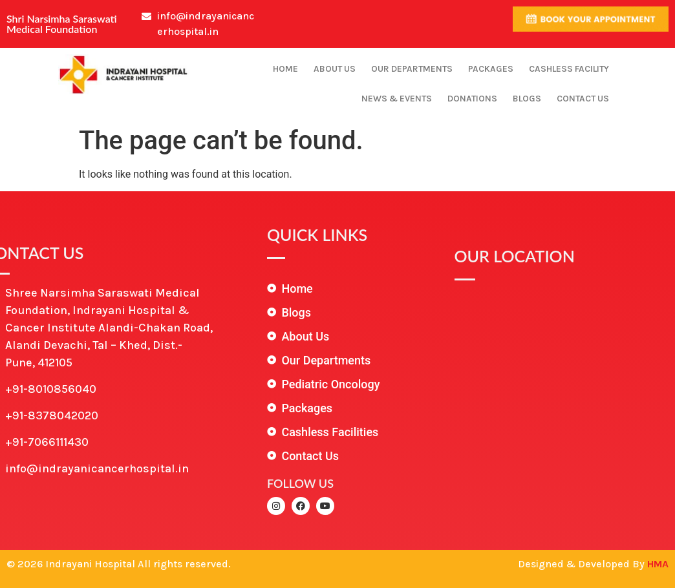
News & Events (396, 98)
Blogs (527, 98)
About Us (335, 68)
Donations (472, 98)
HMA (658, 564)
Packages (490, 68)
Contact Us (583, 98)
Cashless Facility (569, 68)
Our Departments (412, 68)
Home (285, 68)
